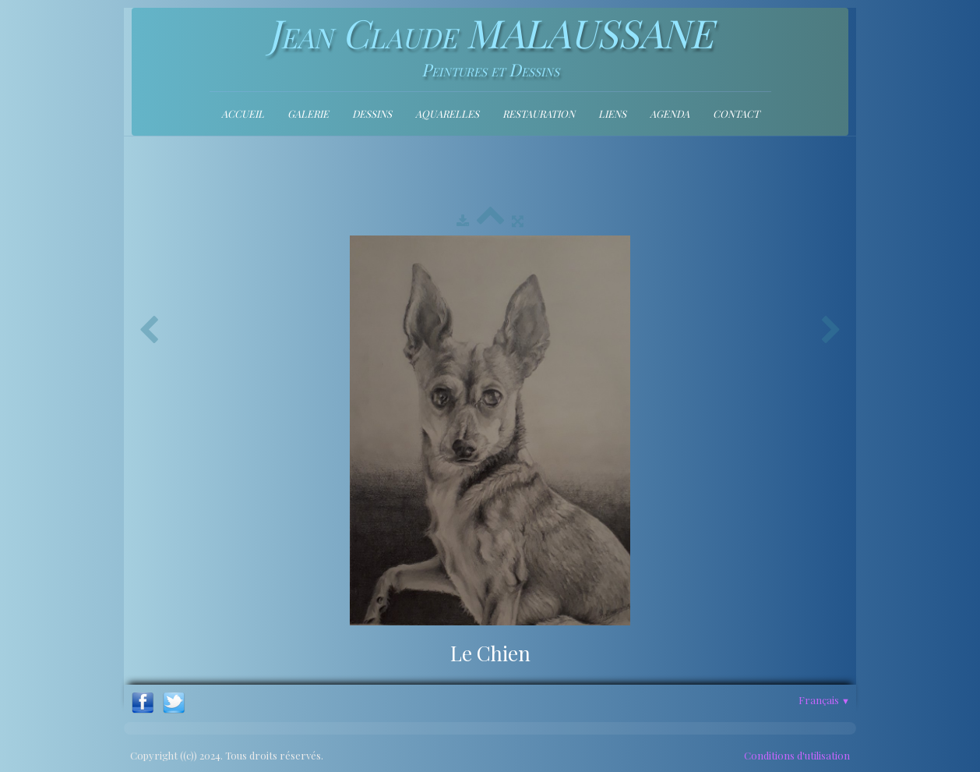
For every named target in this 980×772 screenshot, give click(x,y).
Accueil (242, 113)
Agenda (669, 113)
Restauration (538, 113)
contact (736, 113)
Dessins (372, 113)
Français (824, 699)
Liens (612, 113)
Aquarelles (447, 113)
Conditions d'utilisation (797, 755)
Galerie (308, 113)
